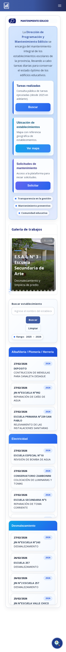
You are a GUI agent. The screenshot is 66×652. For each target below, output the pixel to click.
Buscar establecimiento (27, 303)
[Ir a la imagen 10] (41, 291)
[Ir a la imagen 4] (20, 291)
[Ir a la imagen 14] (55, 291)
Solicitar (33, 185)
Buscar (33, 107)
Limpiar (33, 328)
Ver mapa (33, 148)
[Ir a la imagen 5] (24, 291)
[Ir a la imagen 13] (52, 291)
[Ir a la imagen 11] (45, 291)
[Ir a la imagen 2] (13, 291)
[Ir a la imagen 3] (16, 291)
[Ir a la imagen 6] (27, 291)
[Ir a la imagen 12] (48, 291)
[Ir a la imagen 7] (31, 291)
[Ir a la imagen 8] (34, 291)
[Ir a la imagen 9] (38, 291)
